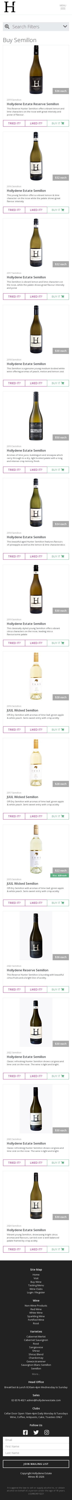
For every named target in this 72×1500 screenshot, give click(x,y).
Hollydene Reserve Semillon (27, 970)
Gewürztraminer (36, 1361)
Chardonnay (36, 1357)
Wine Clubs (36, 1289)
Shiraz (36, 1350)
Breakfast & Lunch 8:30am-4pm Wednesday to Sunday (36, 1387)
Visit (36, 1278)
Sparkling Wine (36, 1316)
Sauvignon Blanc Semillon (36, 1365)
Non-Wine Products (36, 1305)
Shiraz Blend (36, 1354)
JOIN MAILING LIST (36, 1464)
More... (36, 1374)
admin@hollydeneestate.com (43, 1400)
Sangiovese (36, 1347)
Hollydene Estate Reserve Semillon (33, 104)
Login (30, 1292)
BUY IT (58, 123)
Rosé (36, 1323)
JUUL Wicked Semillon (22, 710)
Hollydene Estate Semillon (26, 191)
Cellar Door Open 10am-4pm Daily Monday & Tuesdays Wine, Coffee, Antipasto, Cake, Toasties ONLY (36, 1415)
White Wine (36, 1312)
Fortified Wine (36, 1319)
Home (36, 1274)
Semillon (36, 1368)
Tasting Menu (36, 1285)
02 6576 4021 (18, 1400)
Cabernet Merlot (36, 1336)
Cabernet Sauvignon (36, 1340)
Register (40, 1292)
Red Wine (36, 1309)
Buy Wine (36, 1282)
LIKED (36, 123)
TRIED (14, 123)
